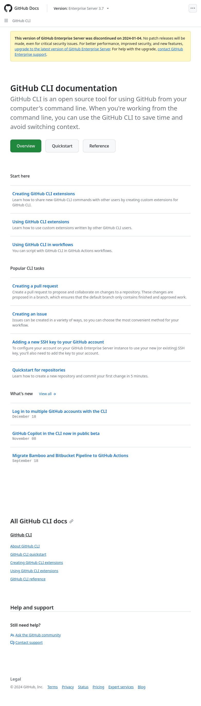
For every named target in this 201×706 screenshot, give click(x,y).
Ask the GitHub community (35, 635)
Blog (142, 686)
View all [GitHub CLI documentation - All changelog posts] (47, 393)
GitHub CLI (21, 20)
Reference (99, 146)
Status (83, 686)
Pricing (98, 686)
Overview (26, 146)
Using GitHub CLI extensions (34, 570)
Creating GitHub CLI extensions (36, 562)
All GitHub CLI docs (41, 521)
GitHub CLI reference (27, 579)
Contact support (26, 642)
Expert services (121, 686)
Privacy (68, 686)
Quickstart (62, 146)
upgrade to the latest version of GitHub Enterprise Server (62, 49)
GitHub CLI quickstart (28, 554)
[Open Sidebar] (6, 20)
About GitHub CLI (25, 546)
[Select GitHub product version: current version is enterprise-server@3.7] (81, 8)
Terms (52, 686)
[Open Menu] (193, 8)
